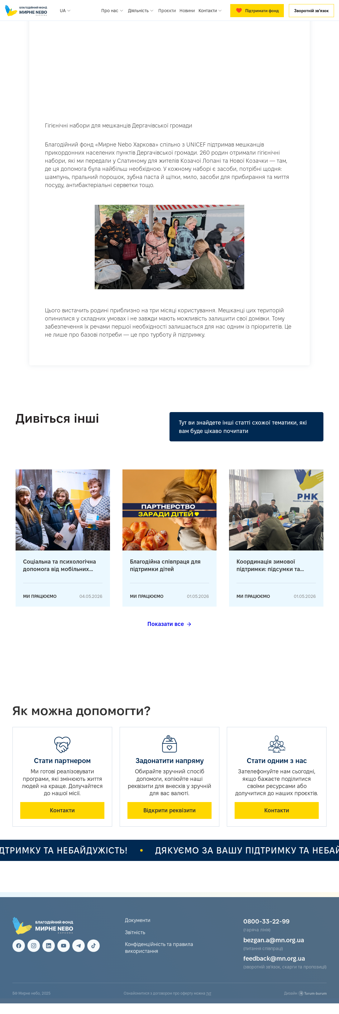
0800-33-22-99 (266, 927)
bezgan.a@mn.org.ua (273, 946)
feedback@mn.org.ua (274, 964)
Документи (137, 926)
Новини (187, 10)
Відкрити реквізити (169, 810)
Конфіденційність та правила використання (159, 954)
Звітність (135, 938)
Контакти (62, 810)
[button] (66, 11)
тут (208, 999)
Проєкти (167, 10)
